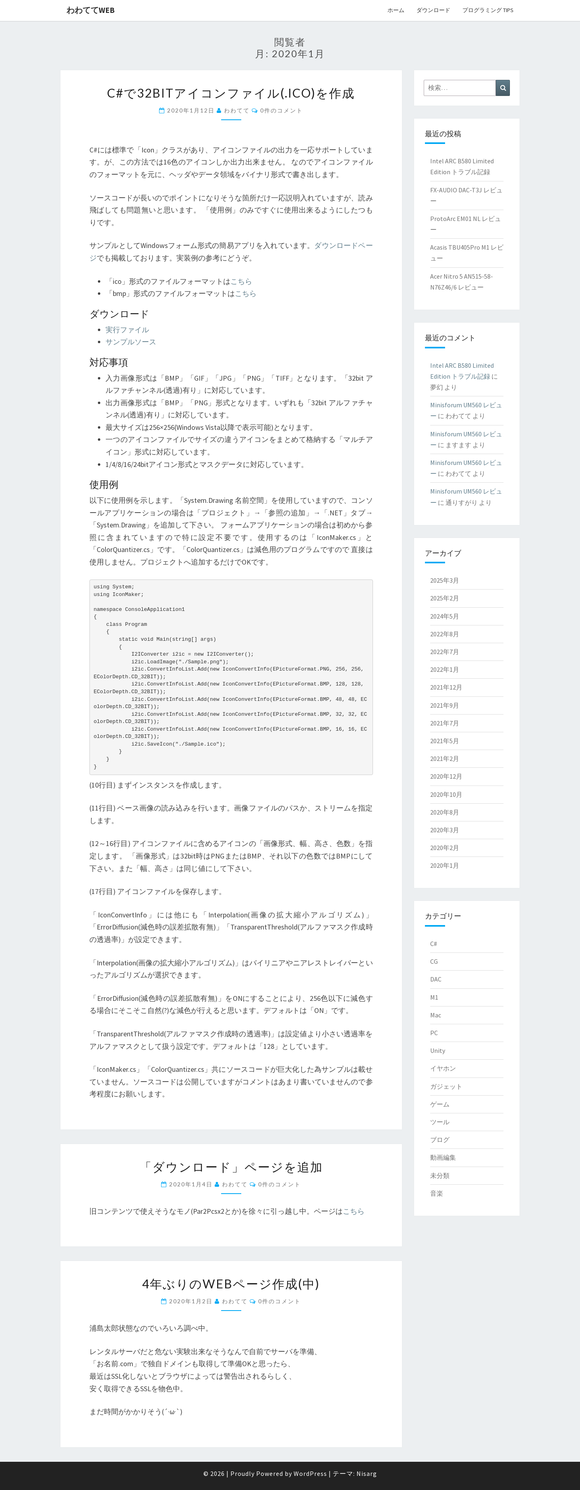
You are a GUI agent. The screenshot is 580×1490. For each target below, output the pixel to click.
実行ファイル (127, 329)
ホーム (395, 10)
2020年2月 (444, 848)
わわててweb (90, 10)
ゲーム (440, 1104)
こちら (241, 281)
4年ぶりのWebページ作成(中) (231, 1283)
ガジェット (446, 1086)
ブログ (440, 1140)
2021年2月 (444, 758)
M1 (434, 997)
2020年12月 (446, 776)
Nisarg (366, 1473)
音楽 (436, 1193)
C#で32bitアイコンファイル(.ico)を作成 (231, 92)
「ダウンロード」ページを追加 (231, 1166)
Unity (437, 1050)
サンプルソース (131, 341)
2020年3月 (444, 830)
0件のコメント (281, 110)
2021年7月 (444, 723)
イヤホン (443, 1068)
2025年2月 (444, 598)
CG (434, 961)
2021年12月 (446, 687)
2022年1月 (444, 669)
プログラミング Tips (488, 10)
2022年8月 (444, 634)
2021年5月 (444, 741)
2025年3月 (444, 580)
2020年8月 (444, 812)
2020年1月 (444, 865)
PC (434, 1033)
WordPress (310, 1473)
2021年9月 (444, 705)
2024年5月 (444, 616)
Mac (435, 1015)
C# (433, 944)
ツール (440, 1122)
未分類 (440, 1175)
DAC (435, 979)
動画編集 (443, 1157)
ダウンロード (433, 10)
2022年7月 (444, 652)
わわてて (237, 110)
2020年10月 (446, 794)
